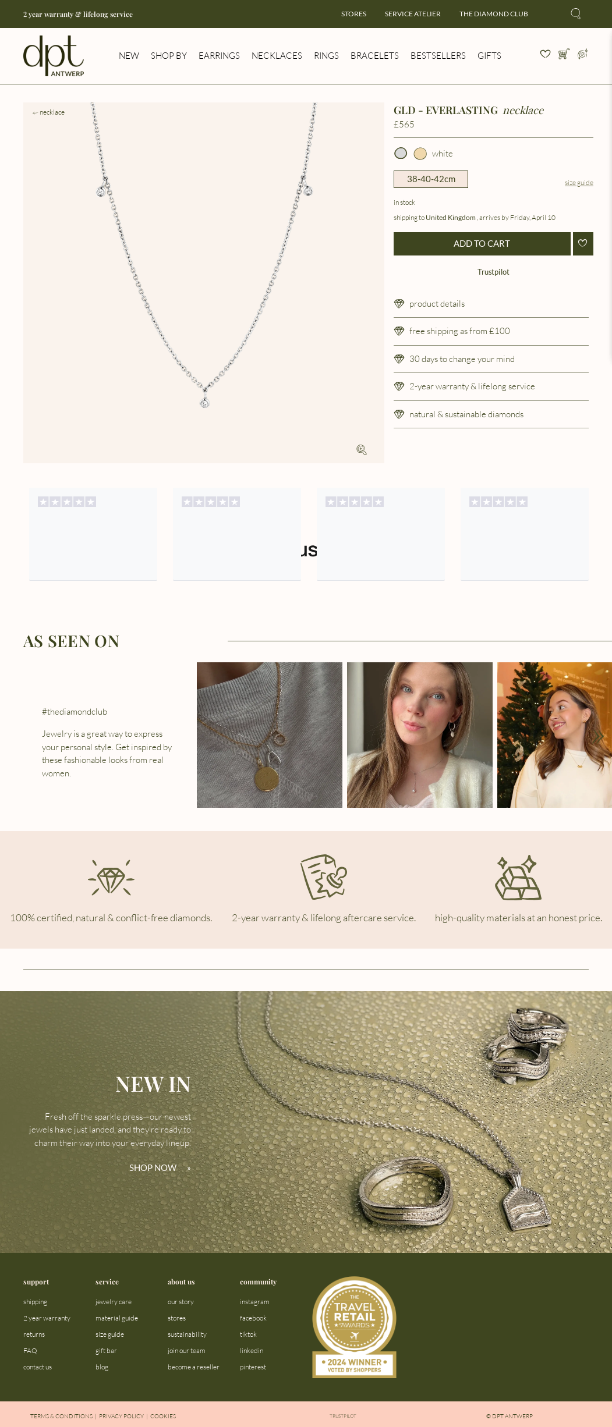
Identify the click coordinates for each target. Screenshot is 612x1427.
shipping (35, 1301)
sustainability (187, 1334)
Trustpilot (493, 271)
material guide (116, 1318)
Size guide (579, 182)
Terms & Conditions (61, 1416)
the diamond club (493, 13)
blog (101, 1366)
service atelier (413, 13)
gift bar (106, 1350)
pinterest (253, 1366)
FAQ (30, 1350)
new (129, 55)
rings (326, 55)
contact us (37, 1366)
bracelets (375, 55)
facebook (253, 1318)
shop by (169, 55)
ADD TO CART (482, 243)
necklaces (277, 55)
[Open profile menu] (583, 55)
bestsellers (438, 55)
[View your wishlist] (545, 55)
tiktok (248, 1334)
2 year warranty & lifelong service (78, 14)
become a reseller (194, 1366)
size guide (109, 1334)
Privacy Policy (121, 1416)
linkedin (251, 1350)
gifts (489, 55)
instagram (255, 1301)
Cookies (163, 1416)
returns (34, 1334)
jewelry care (113, 1301)
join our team (187, 1350)
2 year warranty (46, 1318)
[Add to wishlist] (583, 243)
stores (353, 13)
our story (181, 1301)
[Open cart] (564, 55)
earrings (219, 55)
